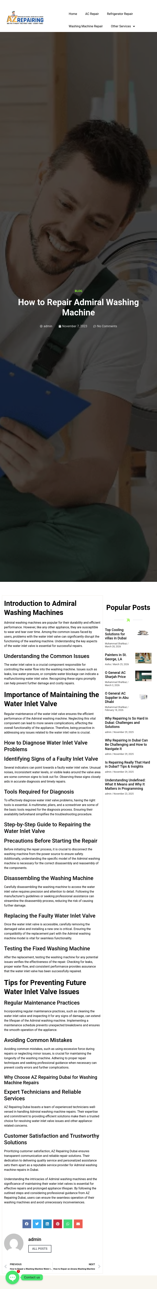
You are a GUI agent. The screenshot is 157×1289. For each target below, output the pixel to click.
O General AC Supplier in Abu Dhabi (117, 697)
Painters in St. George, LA (116, 657)
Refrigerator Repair (120, 14)
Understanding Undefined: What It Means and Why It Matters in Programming (125, 784)
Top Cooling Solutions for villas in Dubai (115, 634)
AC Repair (92, 14)
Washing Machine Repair (86, 26)
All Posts (39, 1248)
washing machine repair (57, 1111)
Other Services (123, 26)
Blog (78, 291)
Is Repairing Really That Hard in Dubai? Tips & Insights (127, 764)
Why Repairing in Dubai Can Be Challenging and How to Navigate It (126, 744)
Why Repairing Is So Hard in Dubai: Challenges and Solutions (126, 722)
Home (73, 14)
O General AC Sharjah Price (115, 675)
